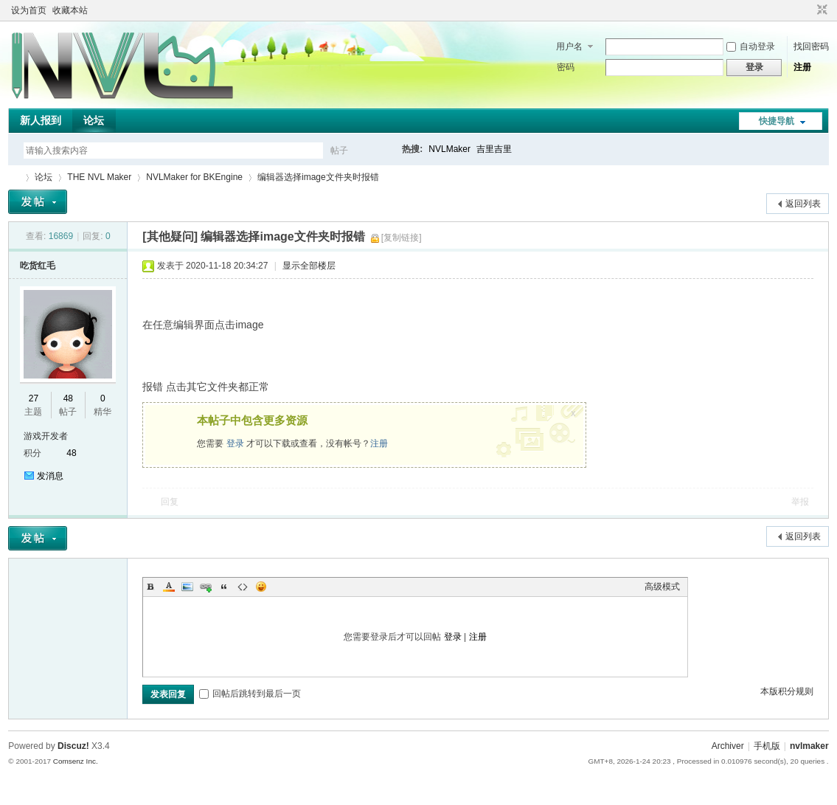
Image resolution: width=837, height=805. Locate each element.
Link (205, 586)
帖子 (339, 150)
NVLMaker (449, 149)
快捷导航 (776, 121)
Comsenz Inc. (75, 761)
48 (68, 398)
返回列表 (803, 203)
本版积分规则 (786, 691)
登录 (235, 443)
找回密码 (811, 46)
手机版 (767, 746)
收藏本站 (70, 10)
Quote (224, 586)
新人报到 (40, 120)
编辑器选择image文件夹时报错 (318, 177)
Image (187, 586)
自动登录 (750, 46)
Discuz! (73, 746)
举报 (800, 502)
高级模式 (662, 586)
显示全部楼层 (309, 265)
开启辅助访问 (808, 10)
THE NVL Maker (14, 177)
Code (242, 586)
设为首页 (28, 10)
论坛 (93, 120)
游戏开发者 (46, 436)
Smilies (261, 586)
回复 (169, 502)
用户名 (569, 46)
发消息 (50, 476)
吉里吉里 (494, 149)
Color (169, 586)
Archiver (728, 746)
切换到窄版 (820, 10)
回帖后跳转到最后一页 (250, 693)
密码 (565, 67)
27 (33, 398)
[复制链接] (401, 237)
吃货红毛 (37, 265)
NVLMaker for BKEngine (194, 177)
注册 (802, 67)
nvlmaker (809, 746)
